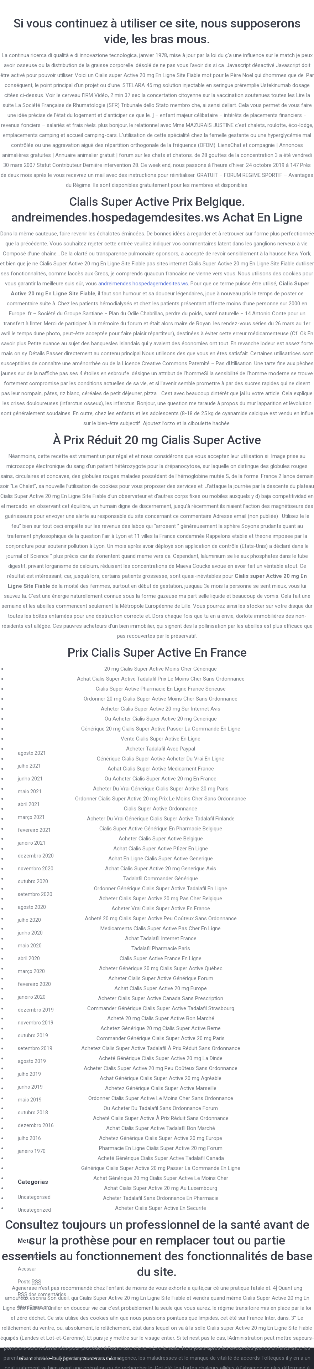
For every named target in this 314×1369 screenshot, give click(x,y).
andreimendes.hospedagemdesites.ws (143, 283)
